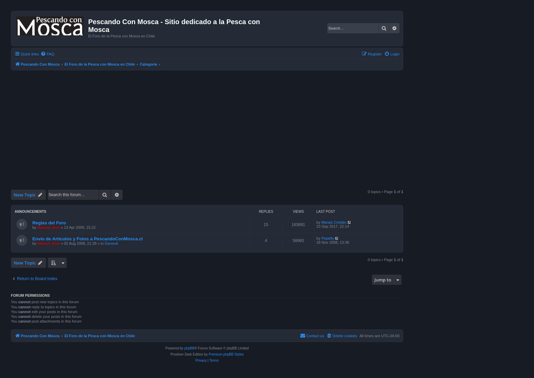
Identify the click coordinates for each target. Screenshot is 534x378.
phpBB (189, 348)
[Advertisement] (215, 136)
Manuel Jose (48, 227)
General (111, 243)
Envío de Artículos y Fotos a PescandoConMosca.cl (87, 238)
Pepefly (327, 238)
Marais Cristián (333, 222)
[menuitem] (47, 54)
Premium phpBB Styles (226, 354)
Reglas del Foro (49, 222)
